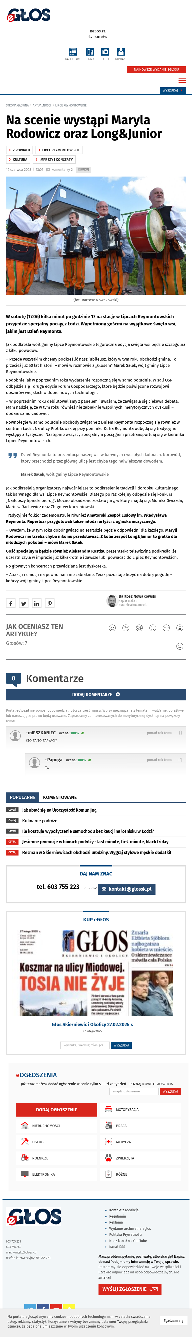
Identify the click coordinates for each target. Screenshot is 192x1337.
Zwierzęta (118, 1157)
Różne (114, 1174)
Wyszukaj (173, 91)
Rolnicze (33, 1157)
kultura (18, 160)
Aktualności (42, 105)
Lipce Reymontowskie (70, 105)
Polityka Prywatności (125, 1235)
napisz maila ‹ (128, 601)
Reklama (116, 1222)
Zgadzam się (176, 1320)
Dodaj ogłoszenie (56, 1110)
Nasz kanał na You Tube (128, 1241)
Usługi (31, 1141)
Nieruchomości (39, 1125)
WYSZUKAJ (121, 1045)
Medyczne (118, 1141)
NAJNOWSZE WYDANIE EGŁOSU (156, 70)
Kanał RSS (117, 1247)
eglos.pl (98, 31)
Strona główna (17, 105)
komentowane (60, 797)
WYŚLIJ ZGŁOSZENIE (124, 1289)
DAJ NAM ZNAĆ (96, 873)
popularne (23, 797)
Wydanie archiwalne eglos (130, 1229)
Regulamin (117, 1216)
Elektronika (36, 1174)
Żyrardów (97, 37)
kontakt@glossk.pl (127, 889)
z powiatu (19, 150)
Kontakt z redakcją (124, 1210)
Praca (114, 1125)
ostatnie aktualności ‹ (133, 605)
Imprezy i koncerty (54, 160)
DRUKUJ (84, 170)
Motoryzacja (120, 1109)
